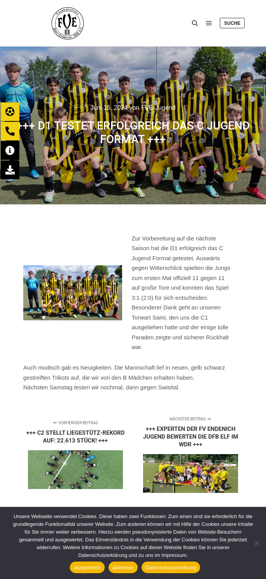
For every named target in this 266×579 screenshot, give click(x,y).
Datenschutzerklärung (170, 567)
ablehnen (123, 567)
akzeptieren (87, 567)
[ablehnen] (256, 543)
